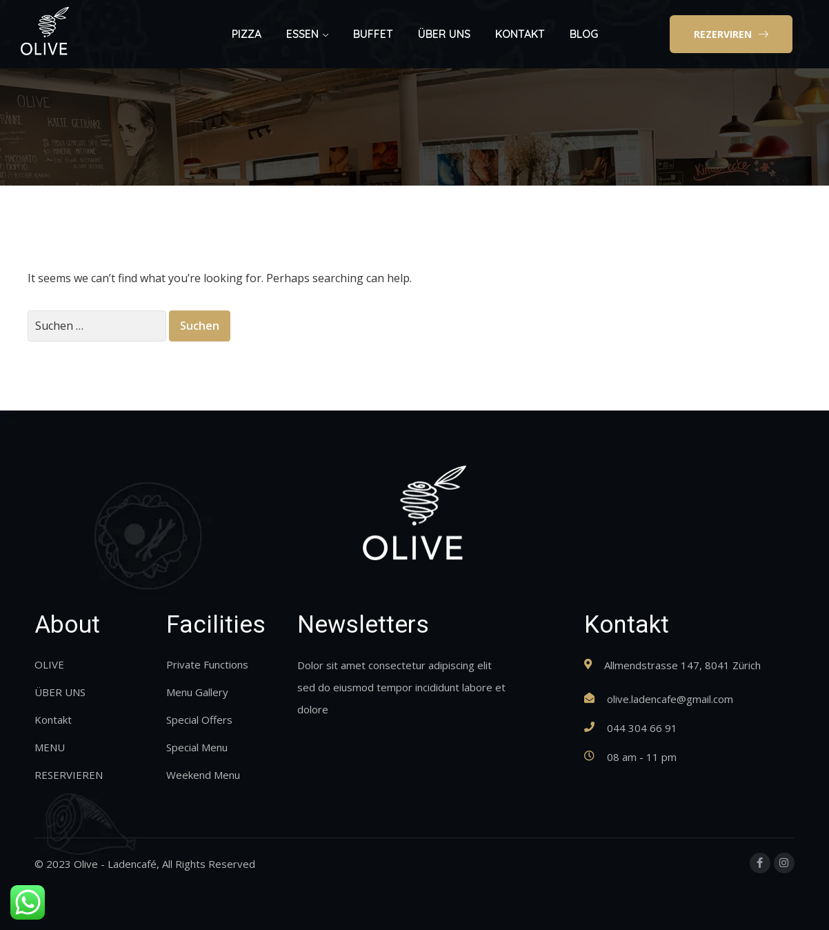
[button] (731, 34)
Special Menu (197, 747)
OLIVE (49, 664)
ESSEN (302, 34)
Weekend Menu (203, 775)
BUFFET (373, 34)
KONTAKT (520, 34)
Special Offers (199, 719)
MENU (49, 747)
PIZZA (246, 34)
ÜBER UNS (444, 34)
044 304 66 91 (642, 728)
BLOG (584, 34)
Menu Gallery (197, 692)
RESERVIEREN (68, 775)
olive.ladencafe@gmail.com (670, 699)
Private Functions (207, 664)
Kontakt (53, 719)
